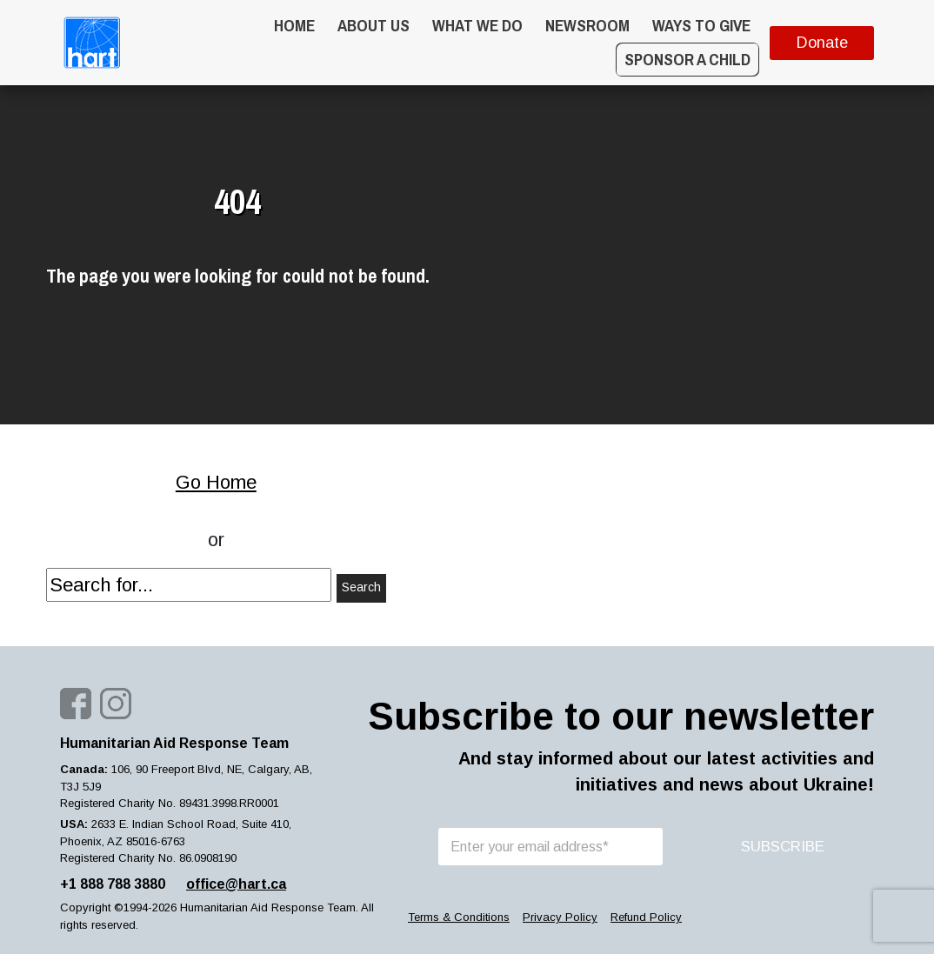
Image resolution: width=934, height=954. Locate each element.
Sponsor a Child (687, 59)
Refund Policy (646, 917)
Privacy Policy (560, 917)
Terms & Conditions (459, 917)
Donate (822, 42)
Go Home (216, 482)
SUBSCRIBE (782, 846)
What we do (477, 25)
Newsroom (587, 25)
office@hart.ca (236, 884)
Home (294, 25)
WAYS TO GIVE (701, 25)
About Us (373, 25)
